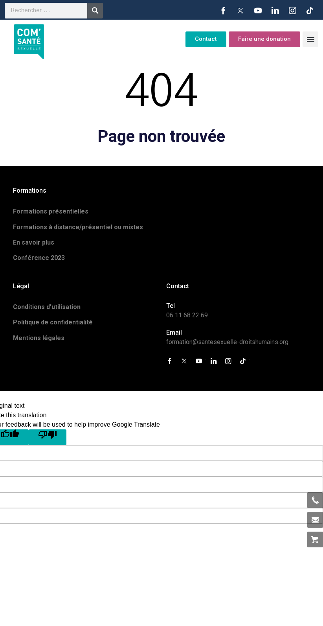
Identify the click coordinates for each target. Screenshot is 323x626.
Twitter (240, 10)
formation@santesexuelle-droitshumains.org (227, 342)
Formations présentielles (50, 211)
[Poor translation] (47, 437)
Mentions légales (38, 338)
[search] (46, 10)
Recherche (95, 10)
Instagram (292, 10)
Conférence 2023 (39, 257)
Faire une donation (264, 38)
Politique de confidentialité (53, 322)
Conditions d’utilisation (47, 307)
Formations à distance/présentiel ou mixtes (78, 227)
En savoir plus (33, 242)
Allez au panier (315, 539)
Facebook (223, 10)
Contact (206, 38)
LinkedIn (275, 10)
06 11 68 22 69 (187, 315)
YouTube (258, 10)
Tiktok (309, 10)
